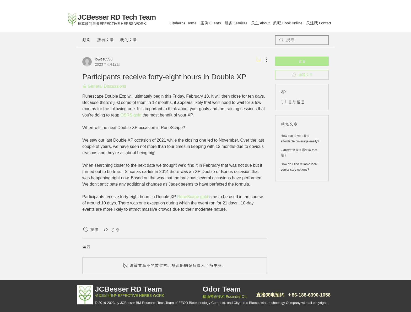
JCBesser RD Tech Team (117, 17)
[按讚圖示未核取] (85, 230)
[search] (302, 40)
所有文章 (105, 40)
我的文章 (128, 40)
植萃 (98, 295)
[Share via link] (111, 230)
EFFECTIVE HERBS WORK (140, 295)
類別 (86, 40)
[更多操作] (264, 60)
